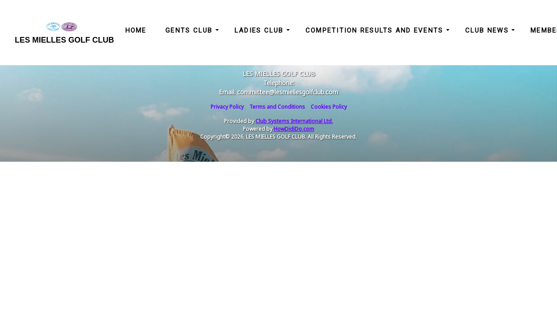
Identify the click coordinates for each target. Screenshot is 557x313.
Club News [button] (488, 30)
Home (136, 30)
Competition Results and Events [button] (375, 30)
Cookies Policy (329, 106)
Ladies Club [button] (260, 30)
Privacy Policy (227, 106)
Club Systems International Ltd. (294, 121)
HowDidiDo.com (294, 129)
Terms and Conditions (277, 106)
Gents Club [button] (190, 30)
